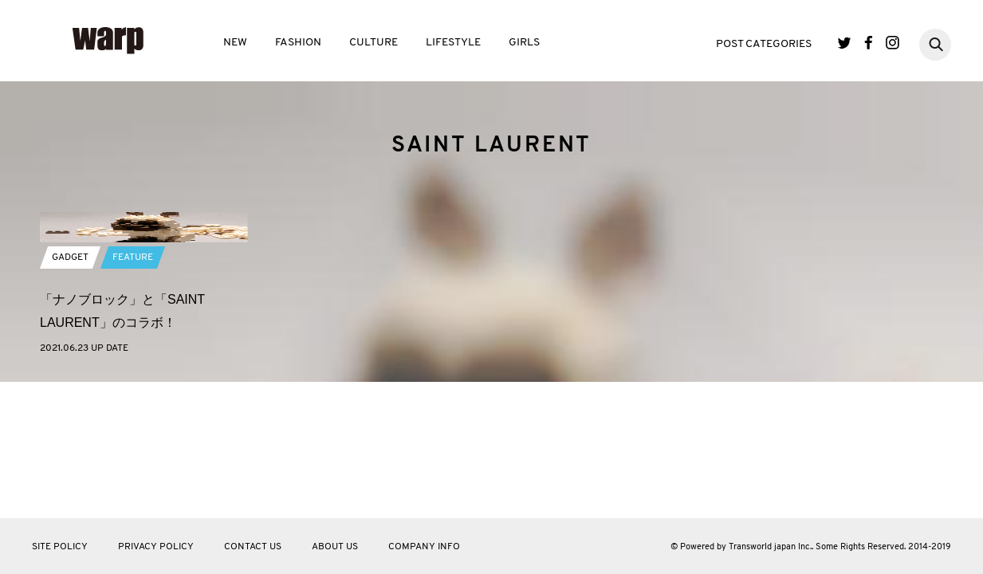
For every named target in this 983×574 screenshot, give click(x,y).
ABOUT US (335, 547)
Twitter (844, 42)
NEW (235, 43)
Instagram (892, 42)
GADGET (70, 378)
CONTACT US (252, 547)
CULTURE (373, 43)
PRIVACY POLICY (156, 547)
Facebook (868, 42)
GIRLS (524, 43)
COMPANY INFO (424, 547)
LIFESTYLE (453, 43)
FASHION (298, 43)
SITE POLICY (60, 547)
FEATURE (132, 378)
